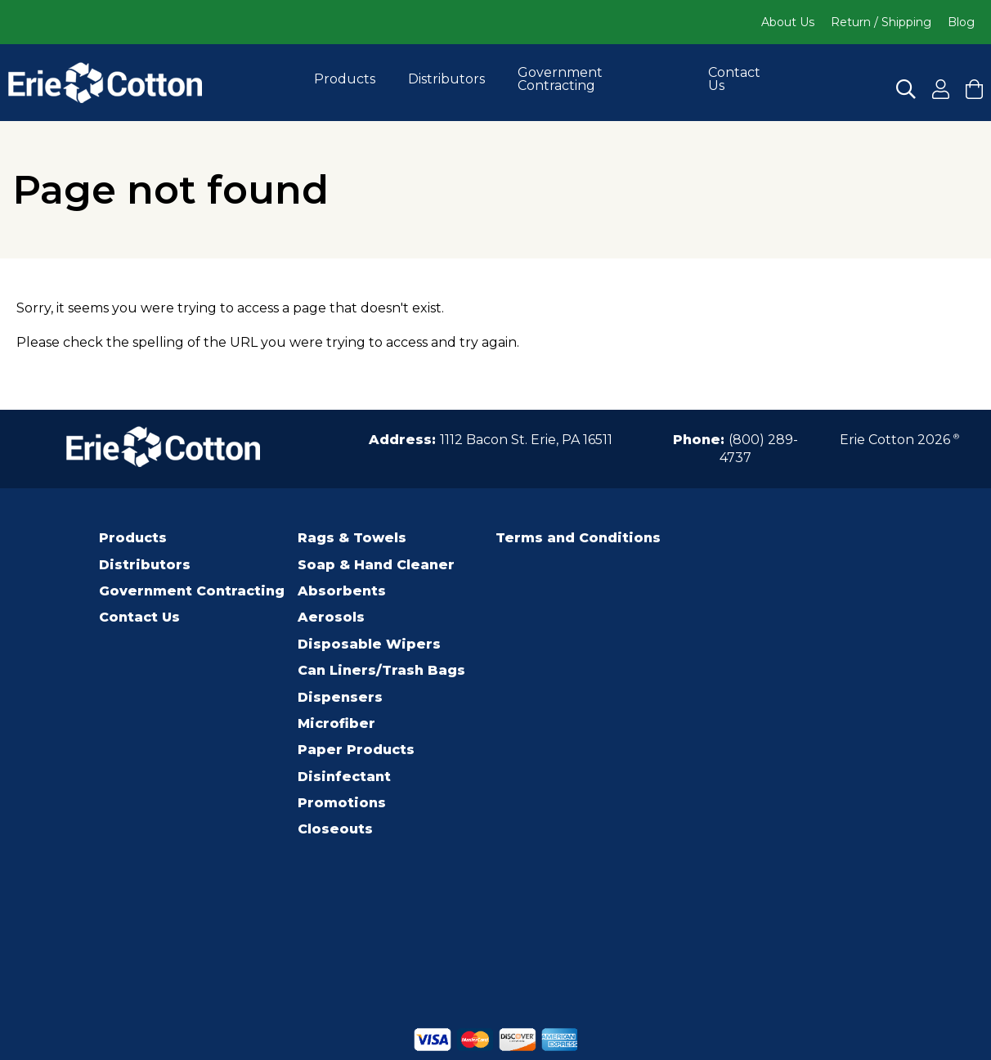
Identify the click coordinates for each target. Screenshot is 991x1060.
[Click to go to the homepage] (105, 82)
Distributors (446, 79)
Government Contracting (560, 79)
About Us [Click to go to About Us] (787, 22)
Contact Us (734, 79)
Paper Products (356, 749)
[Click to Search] (906, 89)
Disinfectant (344, 776)
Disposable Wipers (369, 644)
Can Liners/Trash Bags (381, 670)
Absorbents (342, 591)
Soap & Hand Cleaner (376, 565)
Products (344, 79)
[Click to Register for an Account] (940, 89)
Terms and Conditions (578, 538)
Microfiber (336, 723)
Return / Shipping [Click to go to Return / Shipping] (881, 22)
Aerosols (331, 617)
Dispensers (340, 697)
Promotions (342, 803)
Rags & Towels (352, 538)
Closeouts (335, 829)
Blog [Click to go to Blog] (961, 22)
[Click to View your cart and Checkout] (974, 89)
